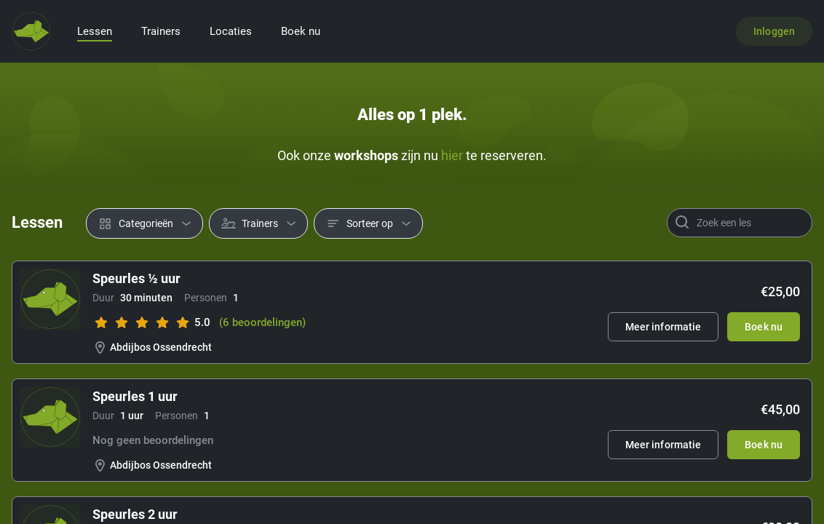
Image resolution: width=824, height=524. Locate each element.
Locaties (231, 31)
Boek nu (300, 31)
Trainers (161, 31)
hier (452, 155)
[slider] (141, 322)
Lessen (94, 31)
